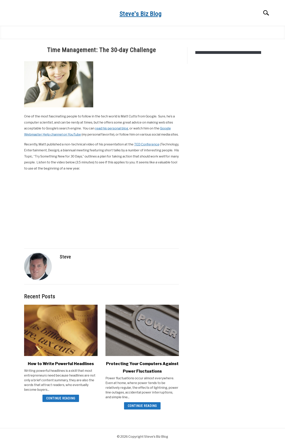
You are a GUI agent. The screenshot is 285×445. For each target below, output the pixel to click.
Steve (65, 257)
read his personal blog (111, 128)
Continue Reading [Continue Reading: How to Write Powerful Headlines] (60, 398)
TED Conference (146, 144)
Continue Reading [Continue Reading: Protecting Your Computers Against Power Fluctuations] (142, 406)
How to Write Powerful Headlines (61, 363)
